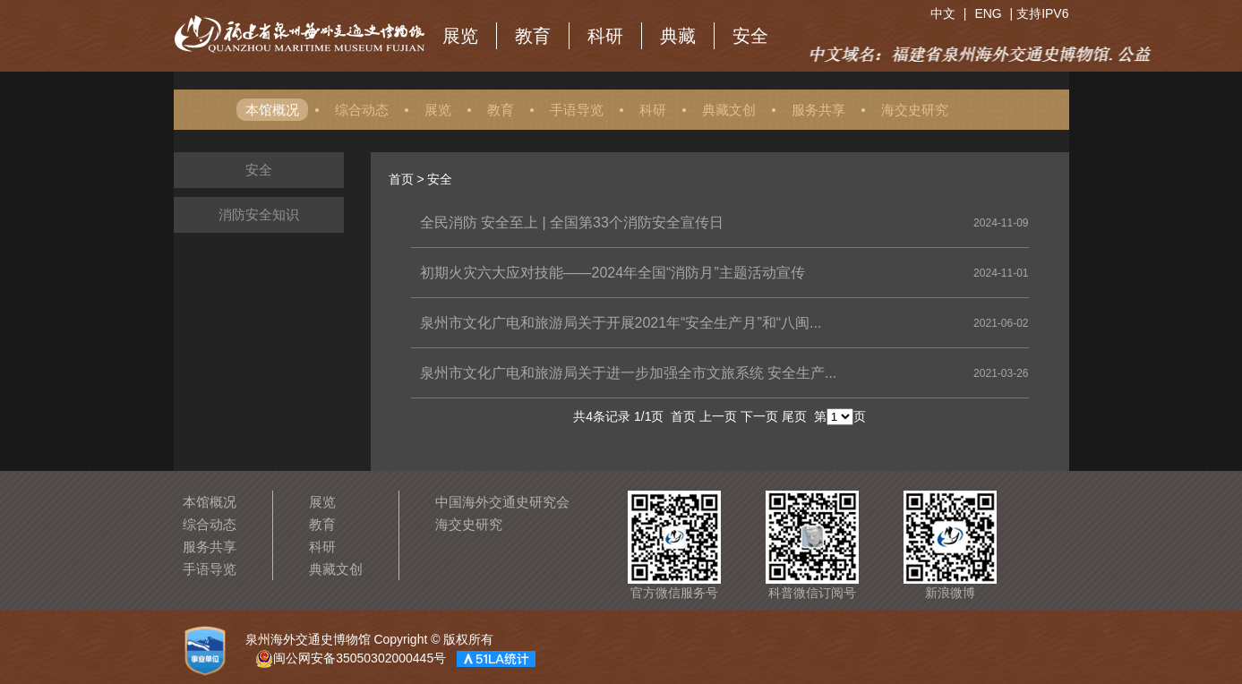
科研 (605, 36)
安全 (750, 36)
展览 (460, 36)
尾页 (794, 416)
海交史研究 (914, 109)
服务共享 (818, 109)
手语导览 (577, 109)
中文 (942, 13)
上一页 (718, 416)
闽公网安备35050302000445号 (350, 658)
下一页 (759, 416)
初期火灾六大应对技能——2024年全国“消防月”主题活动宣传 (612, 272)
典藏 (678, 36)
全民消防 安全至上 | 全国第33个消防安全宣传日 (572, 222)
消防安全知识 (258, 214)
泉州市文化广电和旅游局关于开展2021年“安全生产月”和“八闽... (621, 322)
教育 (533, 36)
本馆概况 (272, 109)
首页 (401, 179)
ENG (987, 13)
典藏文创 (729, 109)
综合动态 (362, 109)
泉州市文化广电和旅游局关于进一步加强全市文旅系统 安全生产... (628, 372)
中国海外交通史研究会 (502, 501)
